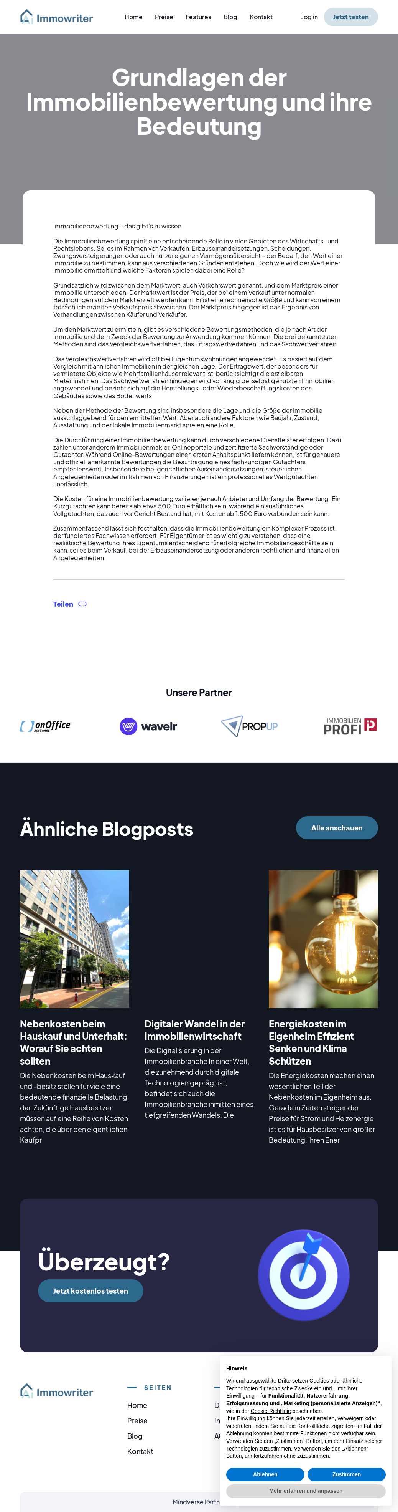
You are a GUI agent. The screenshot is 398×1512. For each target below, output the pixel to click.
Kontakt (261, 17)
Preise (164, 17)
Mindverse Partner (199, 1502)
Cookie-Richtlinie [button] (271, 1411)
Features (198, 17)
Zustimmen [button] (346, 1474)
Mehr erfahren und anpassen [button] (305, 1491)
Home (134, 17)
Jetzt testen (351, 17)
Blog (230, 17)
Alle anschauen (337, 827)
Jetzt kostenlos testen (90, 1290)
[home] (61, 17)
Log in (309, 17)
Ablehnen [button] (265, 1474)
